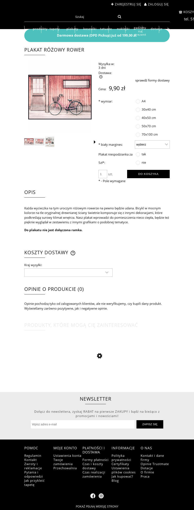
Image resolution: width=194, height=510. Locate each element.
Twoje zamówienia (63, 462)
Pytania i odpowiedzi (33, 474)
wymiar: (105, 101)
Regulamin (32, 455)
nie (144, 162)
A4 (144, 101)
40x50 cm (149, 118)
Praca (145, 476)
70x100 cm (150, 134)
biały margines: (110, 144)
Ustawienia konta (67, 455)
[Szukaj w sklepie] (94, 16)
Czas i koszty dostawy (92, 466)
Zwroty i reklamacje (33, 466)
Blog (115, 480)
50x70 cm (149, 126)
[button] (95, 142)
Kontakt (30, 460)
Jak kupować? (122, 476)
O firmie (147, 472)
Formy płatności (95, 460)
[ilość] (102, 174)
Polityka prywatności (121, 457)
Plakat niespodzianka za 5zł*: (115, 158)
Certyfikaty (120, 464)
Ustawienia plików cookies (124, 470)
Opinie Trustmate (155, 464)
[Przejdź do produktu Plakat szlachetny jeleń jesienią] (97, 376)
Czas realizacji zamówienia (93, 474)
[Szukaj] (119, 16)
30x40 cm (149, 109)
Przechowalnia (65, 468)
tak (144, 154)
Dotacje (147, 468)
